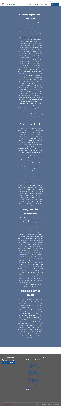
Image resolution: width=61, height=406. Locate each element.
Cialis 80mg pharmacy (32, 384)
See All (28, 388)
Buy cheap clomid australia (34, 368)
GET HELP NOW (8, 362)
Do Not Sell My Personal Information (53, 404)
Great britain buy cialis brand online (34, 380)
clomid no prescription (26, 169)
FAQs (41, 4)
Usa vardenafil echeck (33, 382)
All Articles (29, 387)
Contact (47, 4)
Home (30, 4)
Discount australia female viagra (34, 370)
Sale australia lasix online (34, 377)
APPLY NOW (55, 4)
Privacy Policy (37, 404)
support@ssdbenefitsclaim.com (53, 1)
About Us (35, 4)
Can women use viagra (33, 366)
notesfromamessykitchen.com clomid (29, 27)
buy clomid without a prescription (31, 37)
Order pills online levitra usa (33, 363)
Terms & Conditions (43, 404)
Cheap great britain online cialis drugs (34, 373)
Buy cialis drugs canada (33, 375)
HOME (27, 391)
